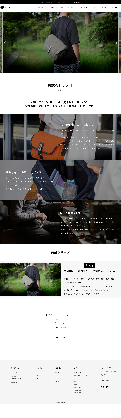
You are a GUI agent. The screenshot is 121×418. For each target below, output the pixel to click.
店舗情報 (71, 8)
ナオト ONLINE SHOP (60, 323)
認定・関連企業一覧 (78, 400)
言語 (112, 8)
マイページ (94, 8)
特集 (62, 8)
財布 (38, 387)
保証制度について (77, 383)
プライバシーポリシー (78, 409)
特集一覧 (57, 393)
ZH (110, 386)
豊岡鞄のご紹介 (15, 383)
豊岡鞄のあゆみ (15, 394)
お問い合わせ (106, 391)
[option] (60, 42)
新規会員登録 (113, 382)
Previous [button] (4, 42)
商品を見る (50, 316)
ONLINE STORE (60, 337)
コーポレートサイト (60, 330)
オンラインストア (85, 8)
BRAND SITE (71, 316)
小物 (38, 390)
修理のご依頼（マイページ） (80, 387)
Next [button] (116, 42)
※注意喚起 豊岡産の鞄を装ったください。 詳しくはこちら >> (60, 2)
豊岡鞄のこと (42, 8)
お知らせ (74, 396)
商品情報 (53, 8)
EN (107, 386)
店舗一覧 (57, 383)
